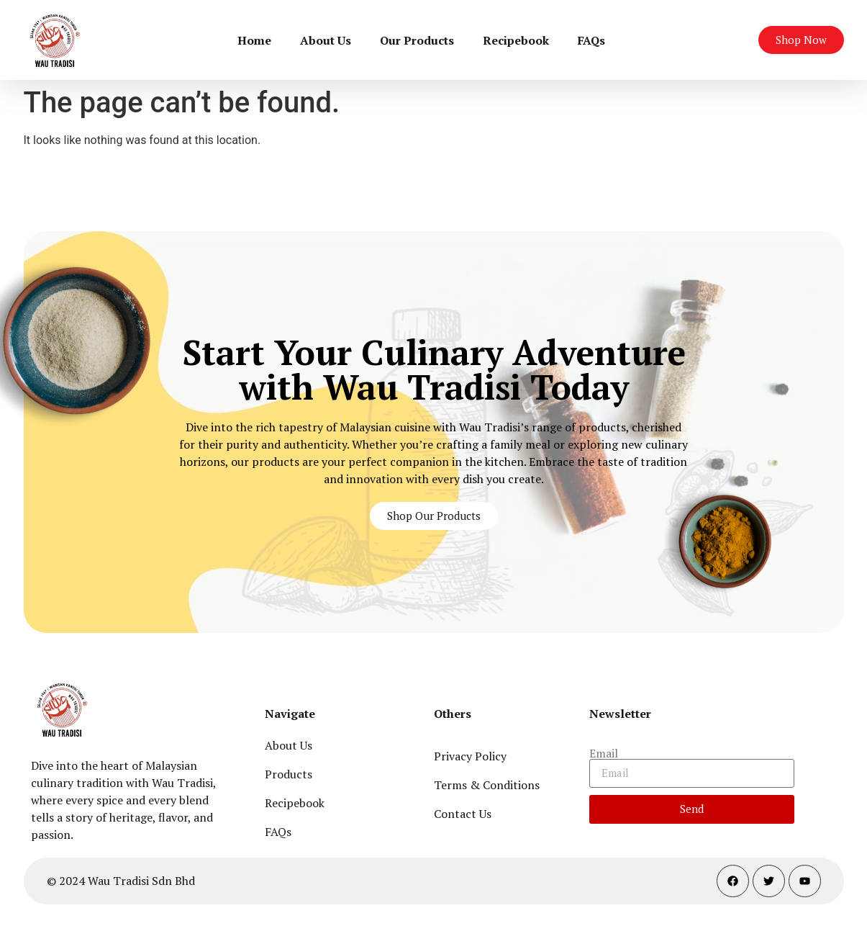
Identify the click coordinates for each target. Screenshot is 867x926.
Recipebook (516, 40)
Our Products (417, 40)
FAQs (591, 40)
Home (254, 40)
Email (603, 753)
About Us (325, 40)
